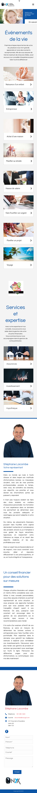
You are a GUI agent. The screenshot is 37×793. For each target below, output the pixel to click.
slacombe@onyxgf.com (22, 717)
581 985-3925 (21, 714)
